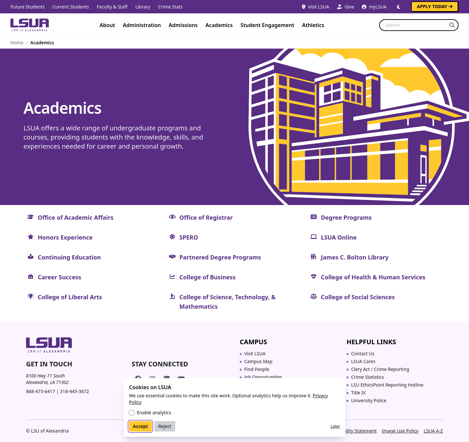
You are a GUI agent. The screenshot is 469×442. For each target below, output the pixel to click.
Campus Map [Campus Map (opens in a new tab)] (258, 361)
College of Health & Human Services (373, 277)
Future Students (27, 7)
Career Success (59, 277)
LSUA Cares (363, 361)
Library (142, 7)
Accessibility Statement (352, 431)
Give (345, 7)
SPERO (188, 237)
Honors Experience (65, 237)
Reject (164, 426)
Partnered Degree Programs (220, 257)
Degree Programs (346, 217)
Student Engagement (267, 25)
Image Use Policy (400, 431)
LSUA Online (339, 237)
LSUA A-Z (433, 431)
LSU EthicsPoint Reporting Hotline (387, 385)
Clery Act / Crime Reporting (380, 369)
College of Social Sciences (358, 297)
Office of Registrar (206, 217)
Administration (142, 25)
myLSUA (374, 7)
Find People (256, 369)
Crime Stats (170, 7)
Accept (140, 426)
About (107, 25)
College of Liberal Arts (70, 297)
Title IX (358, 393)
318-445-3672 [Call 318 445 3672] (74, 391)
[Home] (29, 25)
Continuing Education (69, 257)
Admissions (183, 25)
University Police (368, 400)
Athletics (313, 25)
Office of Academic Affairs (75, 217)
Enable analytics (154, 412)
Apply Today (434, 6)
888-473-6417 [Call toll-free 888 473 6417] (40, 391)
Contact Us (362, 353)
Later (335, 426)
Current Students (70, 7)
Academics (219, 25)
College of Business (207, 277)
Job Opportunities (263, 377)
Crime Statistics (367, 377)
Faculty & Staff (112, 7)
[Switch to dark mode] (398, 6)
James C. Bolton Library (355, 257)
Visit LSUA (315, 7)
